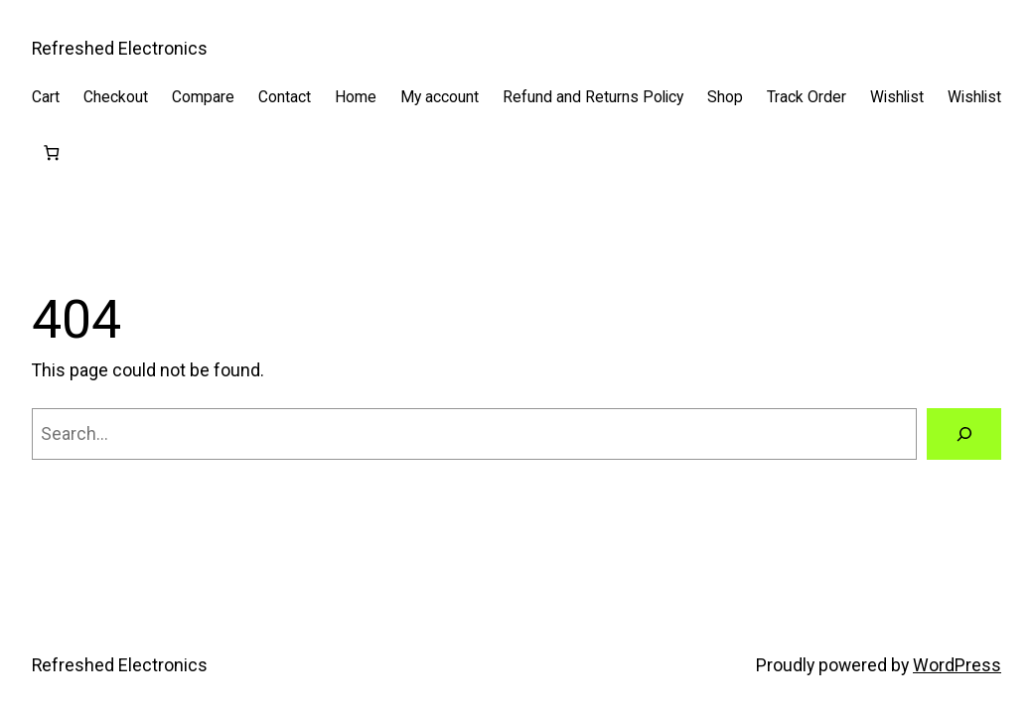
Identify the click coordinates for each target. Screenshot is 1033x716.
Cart (46, 96)
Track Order (806, 96)
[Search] (964, 434)
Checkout (115, 96)
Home (355, 96)
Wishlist (897, 96)
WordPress (957, 665)
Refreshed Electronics (120, 49)
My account (439, 96)
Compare (203, 96)
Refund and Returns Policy (593, 96)
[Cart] (51, 152)
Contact (284, 96)
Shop (725, 96)
